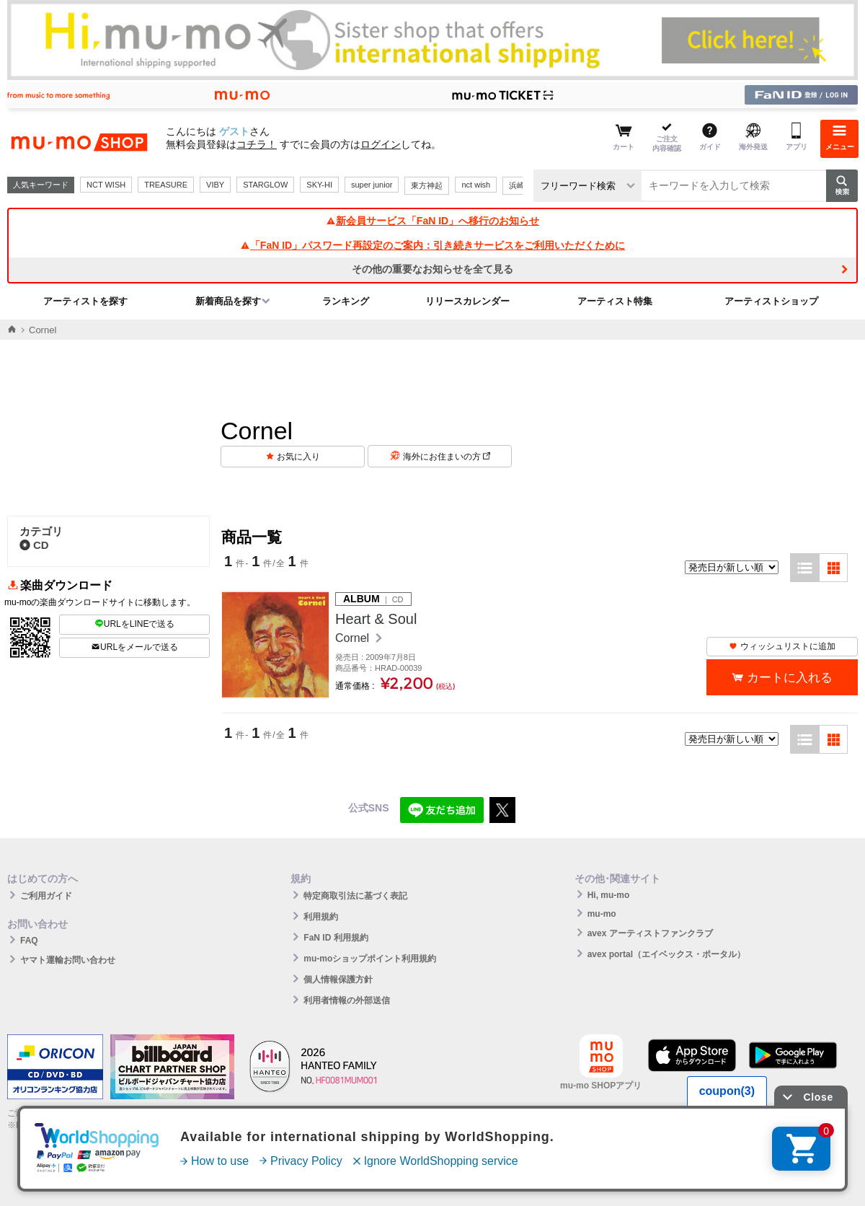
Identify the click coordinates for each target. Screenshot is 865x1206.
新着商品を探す (228, 301)
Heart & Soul (376, 619)
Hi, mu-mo (608, 895)
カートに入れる (790, 678)
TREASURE (165, 184)
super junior (371, 184)
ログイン (380, 144)
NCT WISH (105, 184)
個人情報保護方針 (338, 979)
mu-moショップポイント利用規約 (369, 959)
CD (34, 545)
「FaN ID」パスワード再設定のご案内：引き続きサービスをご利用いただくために (432, 245)
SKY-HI (319, 184)
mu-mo (601, 914)
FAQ (29, 941)
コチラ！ (256, 144)
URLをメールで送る (134, 647)
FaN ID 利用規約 (335, 938)
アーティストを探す (85, 301)
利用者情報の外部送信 (346, 1000)
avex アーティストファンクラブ (650, 933)
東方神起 (427, 185)
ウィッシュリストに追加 (782, 646)
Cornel (354, 638)
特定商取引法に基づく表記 (355, 896)
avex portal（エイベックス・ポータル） (666, 954)
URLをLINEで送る (134, 624)
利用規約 (320, 917)
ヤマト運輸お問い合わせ (67, 960)
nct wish (475, 184)
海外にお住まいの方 (446, 457)
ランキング (345, 301)
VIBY (215, 184)
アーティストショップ (771, 301)
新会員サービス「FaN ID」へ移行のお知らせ (432, 220)
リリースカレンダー (467, 301)
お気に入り (298, 457)
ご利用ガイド (46, 896)
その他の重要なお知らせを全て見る (432, 269)
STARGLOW (265, 184)
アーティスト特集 (614, 301)
